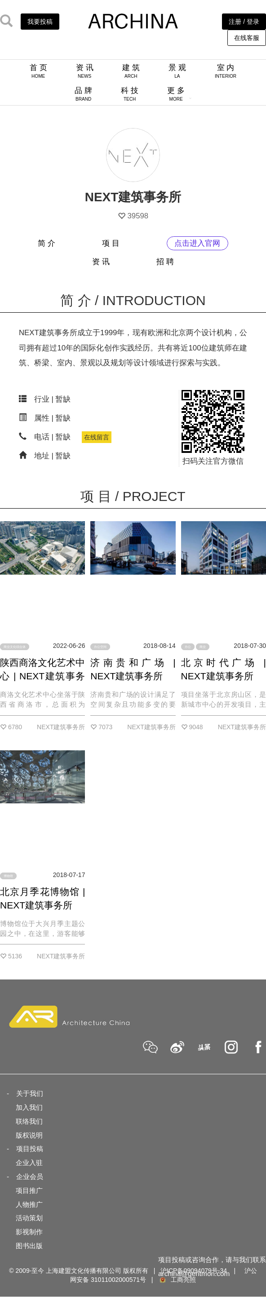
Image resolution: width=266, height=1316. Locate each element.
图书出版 (29, 1246)
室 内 (225, 71)
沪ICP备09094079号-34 (193, 1270)
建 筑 (131, 71)
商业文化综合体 (15, 646)
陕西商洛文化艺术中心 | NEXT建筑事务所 (42, 676)
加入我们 (29, 1107)
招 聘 (165, 261)
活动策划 (29, 1218)
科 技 (129, 94)
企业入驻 (29, 1162)
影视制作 (29, 1232)
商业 (203, 646)
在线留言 (96, 437)
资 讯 (84, 71)
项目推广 (29, 1190)
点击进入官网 (197, 243)
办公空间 (100, 646)
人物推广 (29, 1204)
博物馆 (8, 875)
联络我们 (29, 1121)
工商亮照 (177, 1279)
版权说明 (29, 1135)
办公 (188, 646)
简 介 (46, 243)
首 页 (38, 71)
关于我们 (29, 1093)
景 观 (177, 71)
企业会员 (29, 1176)
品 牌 (83, 94)
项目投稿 (29, 1148)
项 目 (111, 243)
